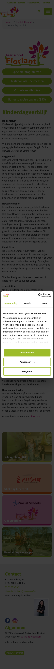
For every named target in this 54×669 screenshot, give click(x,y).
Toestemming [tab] (10, 303)
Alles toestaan (27, 352)
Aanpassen (27, 362)
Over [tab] (44, 303)
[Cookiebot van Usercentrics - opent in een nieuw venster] (38, 295)
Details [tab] (27, 303)
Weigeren (27, 371)
